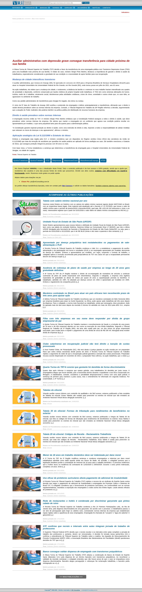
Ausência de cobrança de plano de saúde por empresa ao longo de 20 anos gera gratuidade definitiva (86, 269)
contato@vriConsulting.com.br (89, 590)
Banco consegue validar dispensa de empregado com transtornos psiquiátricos (82, 551)
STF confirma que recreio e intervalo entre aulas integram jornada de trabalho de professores (86, 527)
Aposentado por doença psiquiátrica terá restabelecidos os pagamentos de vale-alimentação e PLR (86, 243)
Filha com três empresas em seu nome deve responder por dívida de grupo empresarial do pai (86, 319)
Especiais (69, 8)
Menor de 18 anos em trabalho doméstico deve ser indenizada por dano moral (82, 455)
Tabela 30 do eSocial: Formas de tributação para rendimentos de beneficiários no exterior (86, 412)
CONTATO (108, 8)
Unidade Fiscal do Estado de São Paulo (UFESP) (67, 222)
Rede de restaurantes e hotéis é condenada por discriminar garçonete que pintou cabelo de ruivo (86, 502)
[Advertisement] (71, 40)
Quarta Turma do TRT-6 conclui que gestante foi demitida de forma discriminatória (84, 367)
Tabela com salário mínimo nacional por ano (65, 201)
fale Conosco (67, 186)
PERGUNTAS (30, 8)
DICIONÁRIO (82, 8)
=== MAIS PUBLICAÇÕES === (71, 577)
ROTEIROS (16, 8)
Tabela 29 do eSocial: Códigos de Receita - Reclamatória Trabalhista (77, 434)
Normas (56, 8)
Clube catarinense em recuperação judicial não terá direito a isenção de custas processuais (86, 345)
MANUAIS (43, 8)
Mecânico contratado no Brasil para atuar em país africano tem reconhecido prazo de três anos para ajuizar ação (86, 294)
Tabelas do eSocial (52, 390)
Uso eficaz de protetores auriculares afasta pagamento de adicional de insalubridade (85, 478)
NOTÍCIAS (96, 8)
